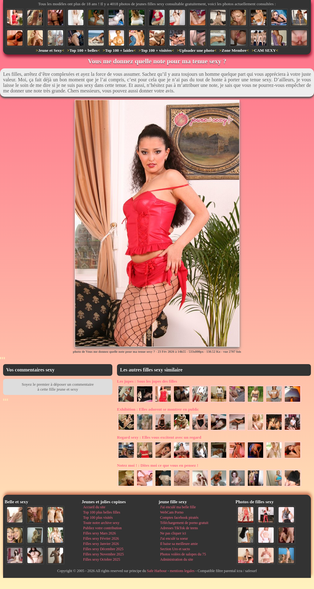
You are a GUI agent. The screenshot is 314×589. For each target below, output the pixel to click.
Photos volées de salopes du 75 (183, 554)
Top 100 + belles (83, 50)
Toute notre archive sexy (101, 523)
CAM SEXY (265, 50)
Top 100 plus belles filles (101, 512)
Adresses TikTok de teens (179, 528)
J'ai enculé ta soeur (174, 538)
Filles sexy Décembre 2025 (103, 549)
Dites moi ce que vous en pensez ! (157, 465)
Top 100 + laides (119, 50)
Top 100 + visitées (156, 50)
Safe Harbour (157, 571)
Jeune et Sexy (50, 50)
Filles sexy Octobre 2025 (101, 559)
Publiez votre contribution (102, 528)
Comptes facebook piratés (179, 517)
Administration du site (176, 559)
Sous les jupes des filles (147, 381)
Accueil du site (94, 507)
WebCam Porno (171, 512)
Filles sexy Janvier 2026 (101, 544)
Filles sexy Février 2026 (101, 538)
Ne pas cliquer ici (173, 533)
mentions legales (182, 571)
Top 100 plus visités (98, 517)
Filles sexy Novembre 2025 (103, 554)
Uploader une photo (196, 50)
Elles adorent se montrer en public (158, 409)
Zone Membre (234, 50)
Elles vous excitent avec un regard (159, 437)
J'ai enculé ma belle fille (178, 507)
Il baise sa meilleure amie (179, 544)
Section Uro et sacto (175, 549)
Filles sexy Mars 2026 (99, 533)
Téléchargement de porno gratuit (184, 523)
